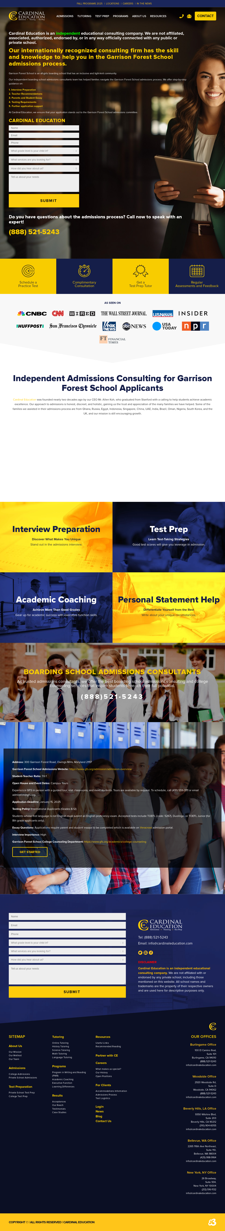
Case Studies (59, 1112)
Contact (205, 16)
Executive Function (62, 1083)
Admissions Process (106, 1094)
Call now (136, 217)
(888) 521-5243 (156, 937)
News (100, 1111)
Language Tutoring (62, 1057)
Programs (59, 1066)
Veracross (146, 827)
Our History (102, 1072)
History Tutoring (60, 1046)
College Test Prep (18, 1096)
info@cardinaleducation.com (170, 943)
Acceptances (59, 1101)
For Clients (103, 1085)
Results (57, 1095)
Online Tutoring (60, 1043)
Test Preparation (20, 1087)
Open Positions (104, 1076)
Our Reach (57, 1105)
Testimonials (59, 1108)
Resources (103, 1037)
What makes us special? (108, 1069)
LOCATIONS (112, 3)
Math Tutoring (59, 1053)
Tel (181, 16)
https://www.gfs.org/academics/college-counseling (115, 842)
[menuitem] (64, 16)
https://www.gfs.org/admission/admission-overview (100, 769)
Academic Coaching (62, 1079)
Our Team (14, 1059)
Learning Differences (63, 1086)
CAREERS (128, 3)
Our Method (15, 1055)
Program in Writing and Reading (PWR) (69, 1074)
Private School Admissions (23, 1077)
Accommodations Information (111, 1091)
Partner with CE (107, 1055)
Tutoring (58, 1037)
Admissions (17, 1068)
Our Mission (15, 1052)
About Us (15, 1046)
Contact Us (103, 1121)
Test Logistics (103, 1098)
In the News (144, 3)
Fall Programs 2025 (89, 3)
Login (100, 1107)
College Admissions (19, 1074)
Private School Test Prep (22, 1092)
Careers (101, 1063)
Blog (99, 1116)
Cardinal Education (24, 399)
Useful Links (102, 1043)
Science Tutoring (61, 1050)
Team (189, 16)
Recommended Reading (108, 1046)
